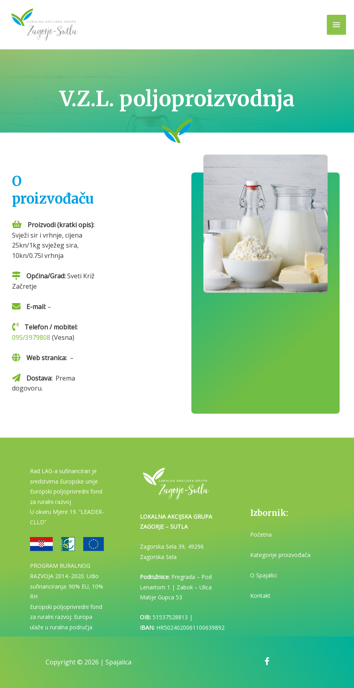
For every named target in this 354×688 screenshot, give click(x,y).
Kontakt (260, 595)
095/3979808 (31, 337)
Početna (261, 534)
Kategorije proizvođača (280, 555)
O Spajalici (263, 575)
